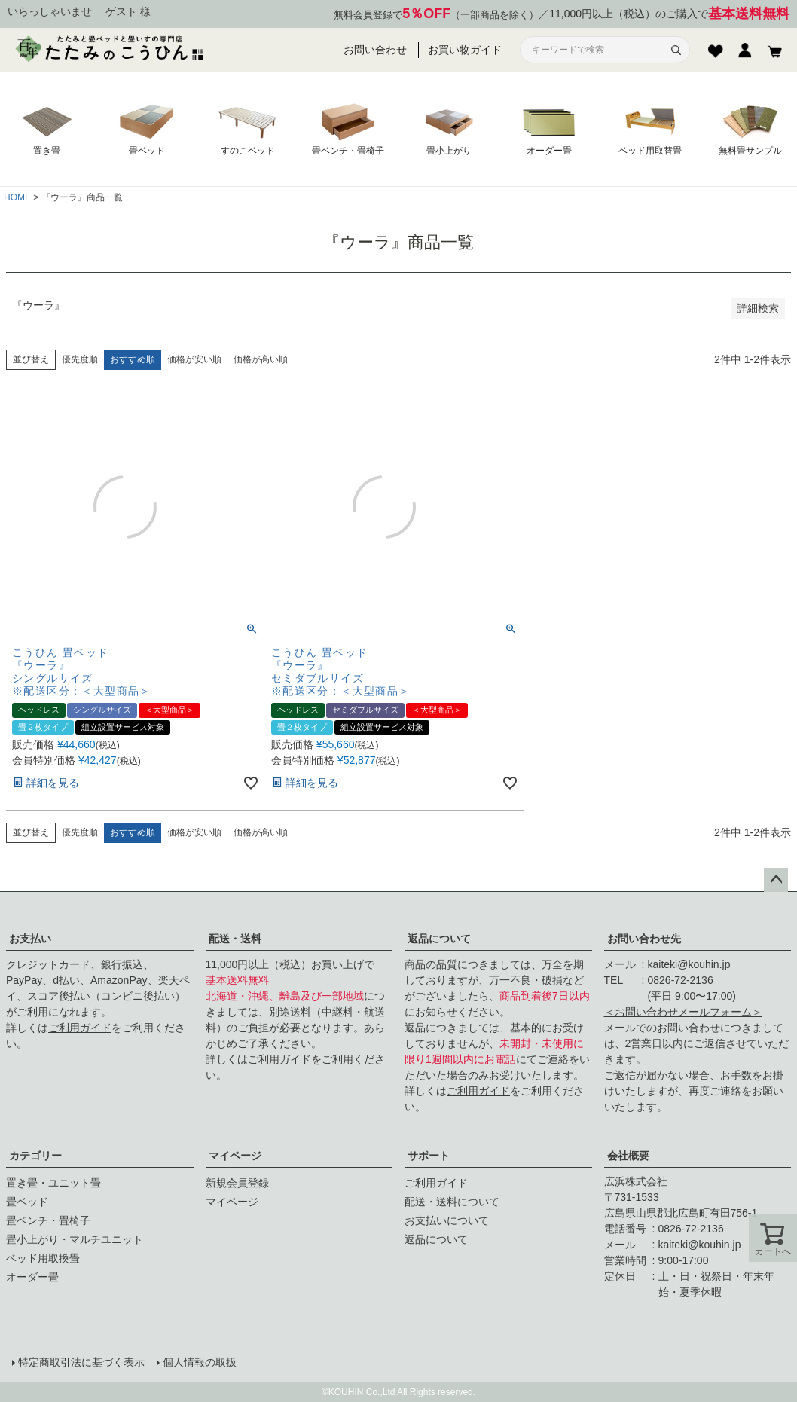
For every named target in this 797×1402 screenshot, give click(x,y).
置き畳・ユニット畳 (53, 1183)
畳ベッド (27, 1202)
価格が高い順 (261, 359)
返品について (439, 939)
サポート (429, 1156)
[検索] (676, 50)
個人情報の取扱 (200, 1362)
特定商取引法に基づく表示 (81, 1362)
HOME (17, 197)
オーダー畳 (32, 1277)
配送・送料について (452, 1202)
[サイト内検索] (596, 50)
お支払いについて (447, 1220)
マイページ (235, 1156)
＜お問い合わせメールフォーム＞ (683, 1012)
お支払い (30, 939)
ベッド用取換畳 (43, 1258)
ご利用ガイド (79, 1028)
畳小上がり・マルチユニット (74, 1239)
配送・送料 (235, 939)
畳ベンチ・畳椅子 (48, 1220)
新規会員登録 (237, 1183)
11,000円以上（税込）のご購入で (669, 14)
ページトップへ (776, 880)
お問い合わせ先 (644, 939)
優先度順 (80, 359)
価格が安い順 (194, 359)
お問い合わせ (375, 50)
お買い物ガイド (465, 50)
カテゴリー (35, 1156)
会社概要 (628, 1156)
